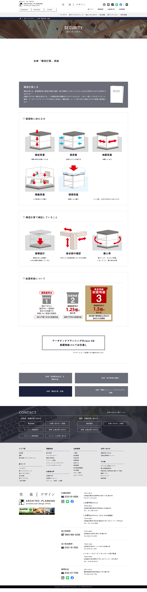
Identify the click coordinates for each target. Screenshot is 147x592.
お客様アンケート (51, 478)
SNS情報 (76, 470)
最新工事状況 (50, 458)
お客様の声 (49, 476)
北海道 (21, 453)
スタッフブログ (78, 475)
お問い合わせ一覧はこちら (116, 412)
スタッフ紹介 (77, 473)
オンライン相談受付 (31, 430)
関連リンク (104, 473)
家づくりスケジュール (25, 471)
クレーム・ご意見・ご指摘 (54, 481)
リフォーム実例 (51, 460)
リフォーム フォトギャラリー (55, 463)
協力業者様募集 (78, 468)
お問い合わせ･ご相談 (57, 423)
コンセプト (22, 468)
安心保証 (21, 476)
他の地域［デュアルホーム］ (27, 458)
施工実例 (49, 453)
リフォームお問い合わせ (57, 436)
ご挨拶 (76, 453)
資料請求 (31, 423)
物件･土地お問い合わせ (57, 430)
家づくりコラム (23, 478)
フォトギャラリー (51, 455)
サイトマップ (105, 476)
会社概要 (76, 455)
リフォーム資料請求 (31, 436)
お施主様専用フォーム (107, 455)
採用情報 (76, 465)
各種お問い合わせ (106, 453)
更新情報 (103, 478)
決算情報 (76, 460)
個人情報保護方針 (106, 468)
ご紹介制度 (22, 481)
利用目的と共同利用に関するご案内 (111, 471)
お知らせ (76, 463)
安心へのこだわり (29, 18)
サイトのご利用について (108, 466)
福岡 (20, 455)
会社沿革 (76, 458)
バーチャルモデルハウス (53, 465)
